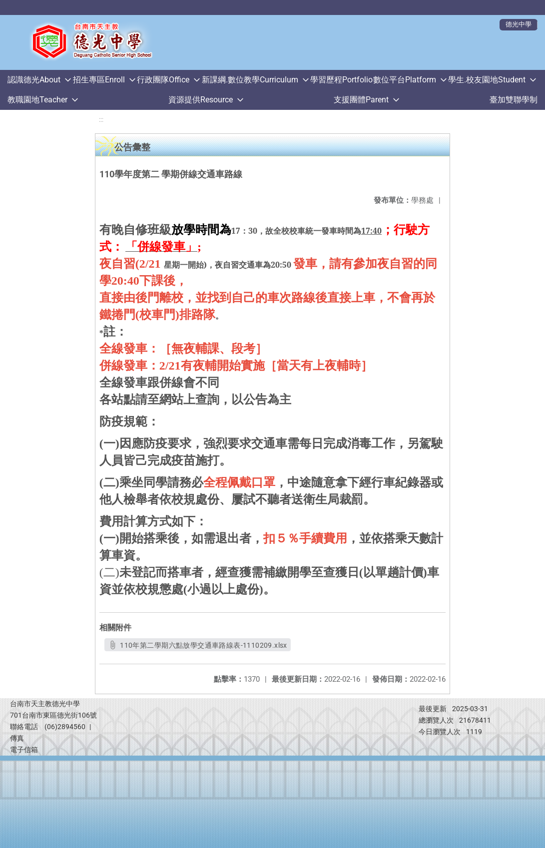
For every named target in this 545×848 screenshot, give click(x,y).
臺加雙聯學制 (514, 99)
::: (101, 119)
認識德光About (33, 79)
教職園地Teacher (37, 99)
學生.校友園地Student (487, 79)
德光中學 (519, 24)
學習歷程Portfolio (341, 79)
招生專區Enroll (99, 79)
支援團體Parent (361, 99)
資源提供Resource (200, 99)
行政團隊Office (163, 79)
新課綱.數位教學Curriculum (250, 79)
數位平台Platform (404, 79)
